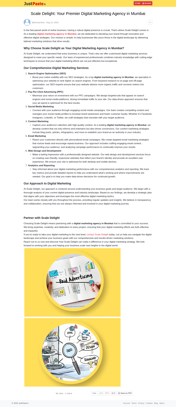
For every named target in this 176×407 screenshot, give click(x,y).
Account (146, 3)
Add (137, 3)
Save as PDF (125, 393)
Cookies (149, 403)
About (161, 403)
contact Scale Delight (97, 234)
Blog (156, 403)
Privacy (141, 403)
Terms (134, 403)
